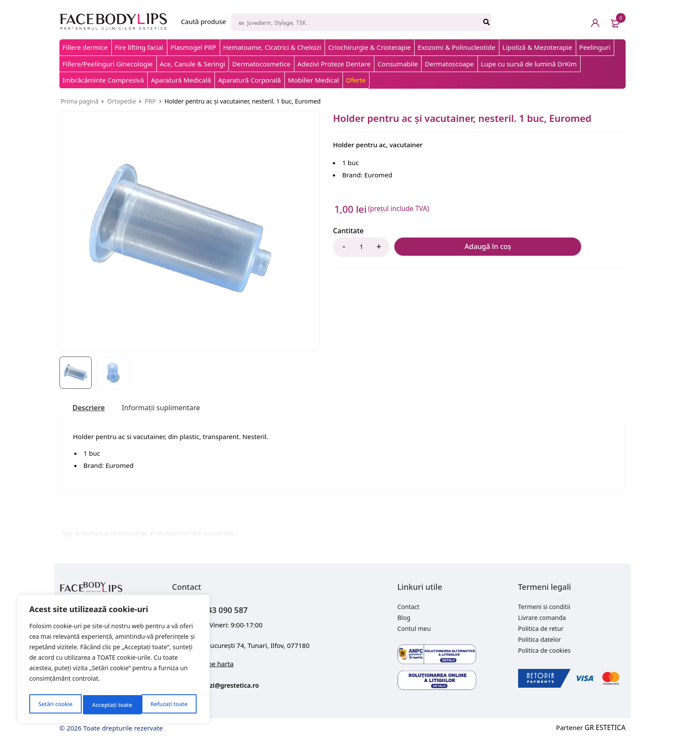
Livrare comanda (542, 619)
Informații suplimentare (170, 408)
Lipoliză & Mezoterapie (537, 47)
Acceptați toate (169, 704)
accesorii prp (218, 534)
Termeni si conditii (544, 608)
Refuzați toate (110, 704)
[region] (113, 661)
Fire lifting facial (139, 47)
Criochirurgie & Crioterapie (369, 47)
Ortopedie (121, 101)
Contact (409, 608)
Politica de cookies (544, 652)
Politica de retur (541, 630)
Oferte (356, 80)
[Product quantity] (361, 247)
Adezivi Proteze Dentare (334, 63)
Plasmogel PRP (193, 47)
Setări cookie (54, 704)
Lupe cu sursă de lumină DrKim (529, 63)
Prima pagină (79, 101)
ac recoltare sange (125, 534)
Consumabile (397, 63)
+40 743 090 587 (227, 610)
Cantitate (348, 230)
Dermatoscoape (449, 63)
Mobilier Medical (313, 80)
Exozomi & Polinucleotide (456, 47)
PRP (150, 101)
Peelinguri (595, 47)
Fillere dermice (85, 47)
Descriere (91, 408)
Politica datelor (539, 641)
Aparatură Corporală (249, 80)
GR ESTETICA (606, 728)
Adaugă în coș (438, 247)
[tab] (91, 408)
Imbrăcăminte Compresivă (103, 80)
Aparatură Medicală (181, 80)
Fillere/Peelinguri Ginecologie (107, 63)
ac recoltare (88, 534)
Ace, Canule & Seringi (192, 63)
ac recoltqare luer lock (175, 534)
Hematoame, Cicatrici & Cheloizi (272, 47)
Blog (404, 619)
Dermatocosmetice (261, 63)
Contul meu (414, 630)
